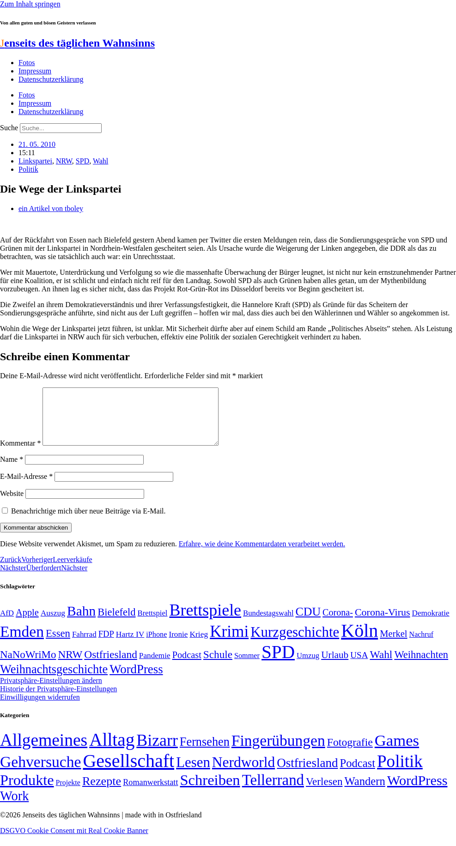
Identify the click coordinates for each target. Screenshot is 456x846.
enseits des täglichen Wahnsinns (77, 43)
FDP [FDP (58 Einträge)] (106, 645)
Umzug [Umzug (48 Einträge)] (308, 666)
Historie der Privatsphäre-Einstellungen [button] (58, 700)
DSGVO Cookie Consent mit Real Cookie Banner (74, 842)
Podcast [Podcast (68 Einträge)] (186, 666)
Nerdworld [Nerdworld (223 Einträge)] (243, 773)
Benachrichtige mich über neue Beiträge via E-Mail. (88, 522)
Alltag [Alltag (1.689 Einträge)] (111, 751)
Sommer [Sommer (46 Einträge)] (247, 667)
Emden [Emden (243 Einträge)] (22, 642)
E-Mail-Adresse (26, 487)
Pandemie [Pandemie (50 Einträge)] (154, 666)
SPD (82, 161)
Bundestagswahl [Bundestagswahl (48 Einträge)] (268, 624)
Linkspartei (35, 161)
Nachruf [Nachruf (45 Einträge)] (421, 645)
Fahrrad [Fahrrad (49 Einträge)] (84, 645)
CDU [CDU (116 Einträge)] (308, 622)
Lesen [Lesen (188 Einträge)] (193, 773)
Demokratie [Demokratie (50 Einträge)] (431, 624)
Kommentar (20, 454)
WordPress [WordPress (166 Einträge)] (417, 791)
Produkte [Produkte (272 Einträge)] (27, 791)
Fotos (26, 62)
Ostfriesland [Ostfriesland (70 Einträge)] (307, 774)
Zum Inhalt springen (30, 4)
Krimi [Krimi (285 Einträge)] (229, 643)
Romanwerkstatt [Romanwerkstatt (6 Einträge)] (150, 793)
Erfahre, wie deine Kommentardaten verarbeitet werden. (262, 555)
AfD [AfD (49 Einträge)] (7, 624)
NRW (64, 161)
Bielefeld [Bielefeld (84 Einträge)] (116, 623)
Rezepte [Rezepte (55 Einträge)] (101, 792)
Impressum (34, 71)
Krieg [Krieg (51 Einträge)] (198, 645)
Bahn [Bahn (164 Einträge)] (81, 622)
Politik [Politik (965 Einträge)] (400, 772)
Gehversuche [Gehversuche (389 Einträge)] (40, 772)
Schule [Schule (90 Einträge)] (217, 665)
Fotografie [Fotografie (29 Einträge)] (350, 753)
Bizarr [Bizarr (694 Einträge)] (157, 751)
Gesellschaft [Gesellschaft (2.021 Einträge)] (128, 771)
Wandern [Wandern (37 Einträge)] (364, 792)
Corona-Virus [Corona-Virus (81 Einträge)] (382, 623)
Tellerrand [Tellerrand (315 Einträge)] (273, 791)
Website (12, 504)
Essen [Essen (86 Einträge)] (58, 644)
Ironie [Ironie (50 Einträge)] (178, 645)
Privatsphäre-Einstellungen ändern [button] (51, 691)
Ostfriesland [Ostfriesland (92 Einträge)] (110, 665)
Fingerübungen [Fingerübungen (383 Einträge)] (278, 751)
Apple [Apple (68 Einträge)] (27, 623)
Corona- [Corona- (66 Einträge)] (337, 623)
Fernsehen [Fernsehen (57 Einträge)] (205, 753)
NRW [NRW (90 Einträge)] (70, 665)
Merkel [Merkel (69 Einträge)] (393, 645)
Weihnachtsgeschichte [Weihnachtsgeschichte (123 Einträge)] (54, 680)
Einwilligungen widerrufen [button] (40, 708)
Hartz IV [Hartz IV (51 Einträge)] (130, 645)
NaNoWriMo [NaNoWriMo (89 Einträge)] (28, 665)
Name (11, 470)
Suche (9, 128)
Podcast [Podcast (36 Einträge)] (357, 774)
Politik (28, 169)
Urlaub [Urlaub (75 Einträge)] (334, 665)
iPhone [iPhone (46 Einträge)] (156, 645)
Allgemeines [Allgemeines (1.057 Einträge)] (43, 751)
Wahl (100, 161)
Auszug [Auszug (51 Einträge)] (53, 623)
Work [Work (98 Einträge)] (14, 807)
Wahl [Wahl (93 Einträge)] (381, 665)
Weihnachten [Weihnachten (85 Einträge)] (421, 665)
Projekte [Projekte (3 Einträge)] (68, 794)
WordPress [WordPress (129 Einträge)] (136, 680)
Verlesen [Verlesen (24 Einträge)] (324, 792)
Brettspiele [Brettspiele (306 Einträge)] (206, 621)
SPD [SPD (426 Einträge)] (278, 663)
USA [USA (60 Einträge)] (359, 666)
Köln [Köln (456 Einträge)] (359, 641)
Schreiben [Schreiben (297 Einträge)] (210, 791)
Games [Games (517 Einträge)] (397, 752)
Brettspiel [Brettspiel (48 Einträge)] (153, 624)
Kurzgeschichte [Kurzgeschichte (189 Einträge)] (294, 643)
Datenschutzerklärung (50, 79)
